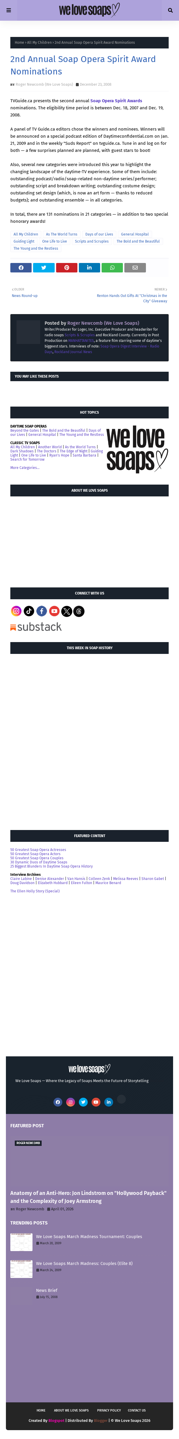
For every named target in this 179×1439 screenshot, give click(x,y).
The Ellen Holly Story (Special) (35, 891)
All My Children (39, 42)
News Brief (46, 1290)
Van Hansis (76, 879)
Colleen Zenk (99, 879)
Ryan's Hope (59, 455)
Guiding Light (24, 241)
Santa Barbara (84, 455)
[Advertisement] (54, 539)
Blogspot (56, 1420)
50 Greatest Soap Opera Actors (35, 854)
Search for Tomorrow (27, 459)
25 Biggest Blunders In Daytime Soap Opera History (51, 866)
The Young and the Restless (36, 248)
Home (19, 42)
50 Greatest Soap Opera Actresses (38, 850)
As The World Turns (61, 234)
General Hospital (135, 234)
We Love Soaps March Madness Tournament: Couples (89, 1236)
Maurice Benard (108, 883)
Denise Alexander (49, 879)
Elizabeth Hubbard (53, 883)
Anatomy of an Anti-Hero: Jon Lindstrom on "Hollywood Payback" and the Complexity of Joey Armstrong (88, 1197)
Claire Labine (21, 879)
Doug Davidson (22, 883)
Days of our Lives (99, 234)
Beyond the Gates (24, 430)
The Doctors (46, 451)
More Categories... (25, 468)
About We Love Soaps (71, 1410)
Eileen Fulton (81, 883)
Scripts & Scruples (80, 335)
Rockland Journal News (73, 352)
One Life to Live (54, 241)
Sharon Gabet (152, 879)
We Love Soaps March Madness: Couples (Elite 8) (84, 1263)
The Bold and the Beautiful (138, 241)
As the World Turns (80, 447)
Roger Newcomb (30, 1209)
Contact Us (137, 1410)
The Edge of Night (73, 451)
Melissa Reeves (125, 879)
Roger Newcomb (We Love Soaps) (44, 84)
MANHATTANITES (81, 341)
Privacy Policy (109, 1410)
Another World (50, 447)
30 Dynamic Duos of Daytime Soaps (38, 862)
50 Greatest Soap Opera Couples (37, 858)
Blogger (101, 1420)
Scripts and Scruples (92, 241)
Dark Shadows (22, 451)
